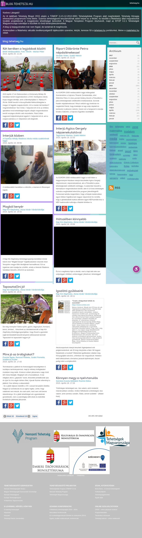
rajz (131, 174)
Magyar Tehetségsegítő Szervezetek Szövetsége (20, 492)
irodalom (129, 131)
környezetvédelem (118, 146)
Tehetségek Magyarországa (59, 494)
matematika (116, 130)
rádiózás (122, 159)
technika (135, 166)
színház (126, 155)
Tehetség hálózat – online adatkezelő (107, 518)
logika (121, 139)
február (112, 80)
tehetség (119, 126)
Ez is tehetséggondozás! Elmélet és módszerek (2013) (68, 515)
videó (122, 178)
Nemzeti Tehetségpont (11, 494)
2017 (111, 55)
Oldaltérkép (80, 475)
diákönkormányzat (117, 170)
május (111, 72)
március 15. (125, 135)
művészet (132, 170)
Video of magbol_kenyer (27, 234)
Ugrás (34, 416)
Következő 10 (23, 416)
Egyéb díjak (99, 497)
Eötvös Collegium (131, 162)
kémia (112, 174)
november (113, 58)
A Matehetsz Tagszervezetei (13, 500)
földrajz (113, 150)
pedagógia (132, 147)
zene (135, 126)
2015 (111, 85)
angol (120, 150)
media (113, 138)
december (113, 88)
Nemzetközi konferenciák (58, 512)
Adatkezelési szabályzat (65, 475)
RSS (117, 187)
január (111, 83)
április (111, 75)
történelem (115, 154)
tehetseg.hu (134, 3)
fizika (126, 166)
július (111, 69)
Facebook (5, 125)
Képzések (7, 512)
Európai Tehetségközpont (12, 497)
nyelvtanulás (133, 179)
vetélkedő (114, 135)
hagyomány (122, 174)
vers (128, 126)
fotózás (135, 135)
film (111, 126)
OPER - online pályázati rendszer (106, 509)
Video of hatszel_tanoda (80, 247)
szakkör (113, 158)
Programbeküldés (101, 512)
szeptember (113, 61)
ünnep (123, 143)
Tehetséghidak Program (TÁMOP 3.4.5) (63, 489)
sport (128, 151)
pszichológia (131, 139)
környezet (114, 143)
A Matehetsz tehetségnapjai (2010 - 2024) (63, 509)
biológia (132, 143)
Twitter (17, 125)
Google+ (11, 125)
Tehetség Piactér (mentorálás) (14, 518)
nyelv (134, 158)
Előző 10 (8, 416)
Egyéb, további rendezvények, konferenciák (64, 518)
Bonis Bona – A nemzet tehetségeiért (107, 489)
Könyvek (7, 515)
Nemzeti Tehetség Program (59, 492)
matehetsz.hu (132, 30)
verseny (114, 178)
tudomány (114, 166)
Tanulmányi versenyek (102, 515)
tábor (135, 155)
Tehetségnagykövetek (102, 494)
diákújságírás (116, 162)
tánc (135, 151)
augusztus (113, 64)
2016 (111, 66)
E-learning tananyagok (11, 509)
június (111, 105)
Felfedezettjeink (100, 492)
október (112, 94)
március (112, 77)
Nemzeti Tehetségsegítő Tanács (14, 489)
